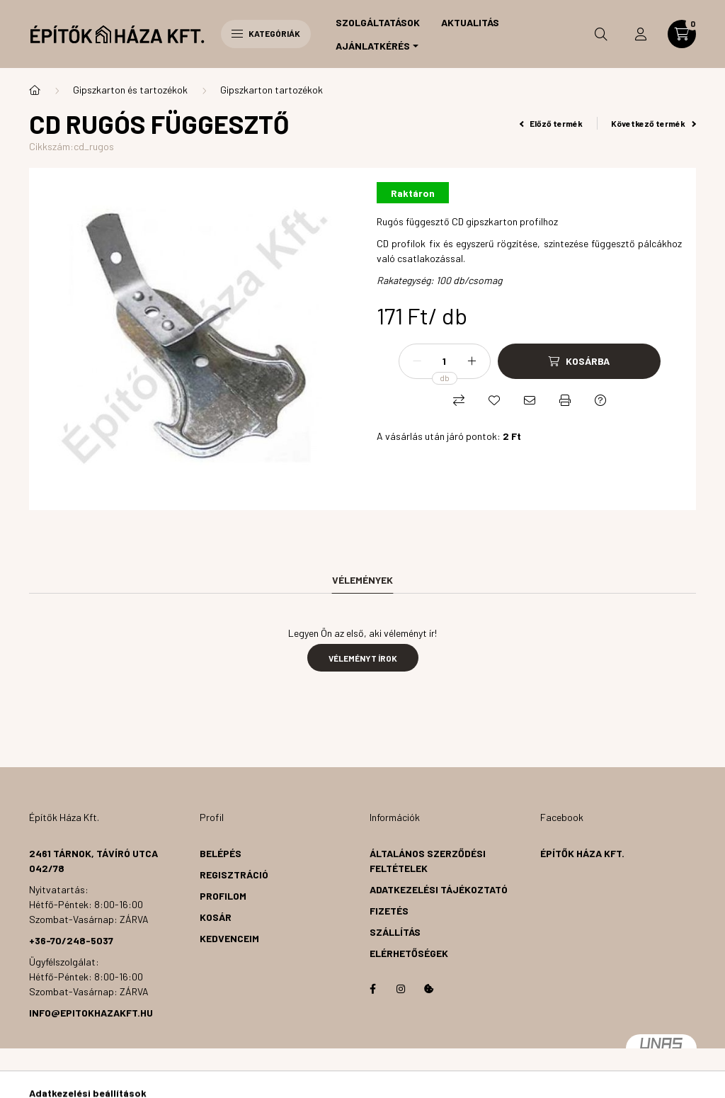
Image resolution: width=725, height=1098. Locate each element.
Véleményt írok (363, 658)
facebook (372, 989)
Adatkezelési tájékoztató (439, 889)
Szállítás (395, 932)
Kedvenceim (229, 938)
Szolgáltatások (378, 22)
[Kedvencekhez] (494, 400)
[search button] (601, 34)
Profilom (223, 896)
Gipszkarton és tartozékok (130, 90)
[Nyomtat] (565, 400)
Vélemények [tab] (362, 580)
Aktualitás (470, 22)
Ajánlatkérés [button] (373, 46)
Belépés (220, 853)
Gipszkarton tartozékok (271, 90)
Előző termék (551, 123)
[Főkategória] (34, 90)
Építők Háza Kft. (582, 853)
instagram (401, 989)
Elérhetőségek (409, 953)
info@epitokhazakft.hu (91, 1013)
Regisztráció (234, 874)
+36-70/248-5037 (71, 940)
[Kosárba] (579, 361)
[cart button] (682, 34)
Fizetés (389, 911)
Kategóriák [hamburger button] (266, 33)
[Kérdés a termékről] (600, 400)
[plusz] (472, 361)
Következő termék (653, 123)
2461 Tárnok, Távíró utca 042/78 (93, 860)
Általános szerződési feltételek (428, 860)
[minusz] (417, 361)
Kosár (216, 917)
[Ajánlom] (529, 400)
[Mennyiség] (444, 361)
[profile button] (641, 34)
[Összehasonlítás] (459, 400)
